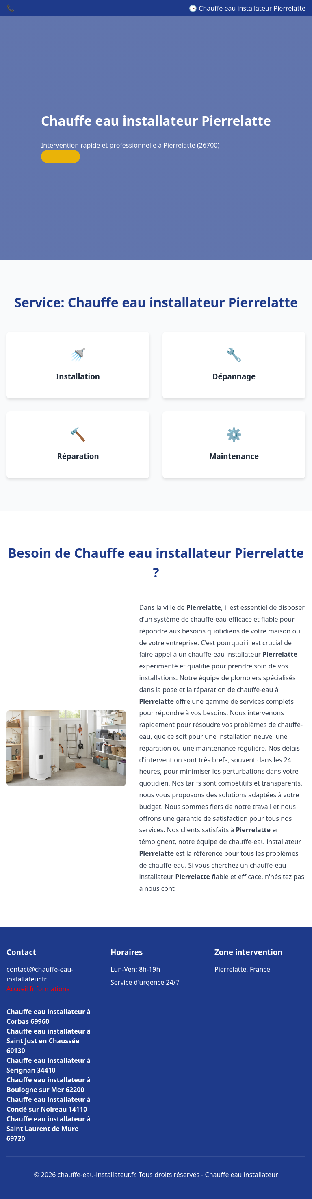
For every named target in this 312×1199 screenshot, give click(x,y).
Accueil (17, 988)
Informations (49, 988)
